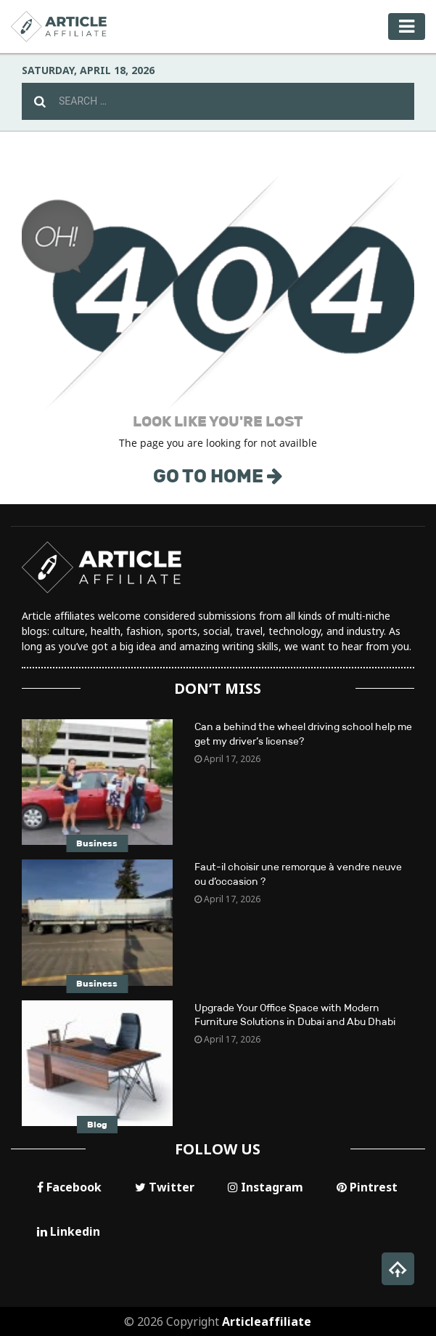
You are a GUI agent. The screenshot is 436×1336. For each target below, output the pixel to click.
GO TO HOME (217, 476)
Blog (97, 1125)
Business (97, 843)
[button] (398, 1268)
